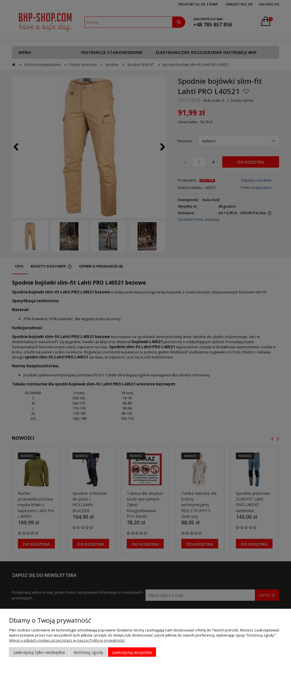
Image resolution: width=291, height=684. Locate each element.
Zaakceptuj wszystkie (132, 652)
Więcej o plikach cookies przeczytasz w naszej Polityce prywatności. (67, 640)
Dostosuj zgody (88, 652)
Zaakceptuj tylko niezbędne (39, 652)
